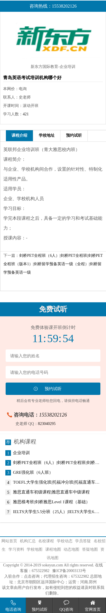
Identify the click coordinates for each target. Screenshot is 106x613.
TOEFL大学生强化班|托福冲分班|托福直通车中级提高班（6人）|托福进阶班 (56, 482)
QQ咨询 (66, 606)
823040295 (47, 424)
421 (26, 114)
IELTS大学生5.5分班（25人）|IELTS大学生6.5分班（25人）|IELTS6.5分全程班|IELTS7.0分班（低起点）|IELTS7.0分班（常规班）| (56, 512)
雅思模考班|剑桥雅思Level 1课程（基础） (51, 502)
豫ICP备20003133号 (69, 571)
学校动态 (65, 541)
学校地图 (34, 549)
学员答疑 (83, 541)
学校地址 (47, 135)
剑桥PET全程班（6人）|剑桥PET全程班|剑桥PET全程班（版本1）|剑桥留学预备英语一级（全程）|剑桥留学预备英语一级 (53, 264)
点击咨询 (32, 576)
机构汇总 (28, 541)
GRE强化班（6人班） (33, 472)
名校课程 (46, 541)
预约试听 (74, 135)
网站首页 (9, 541)
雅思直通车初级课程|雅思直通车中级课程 (51, 492)
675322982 (40, 571)
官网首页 (93, 606)
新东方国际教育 (44, 67)
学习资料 (16, 549)
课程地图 (53, 549)
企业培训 (21, 453)
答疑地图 (90, 549)
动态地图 (71, 549)
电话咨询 (13, 606)
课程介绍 (19, 135)
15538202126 (53, 415)
